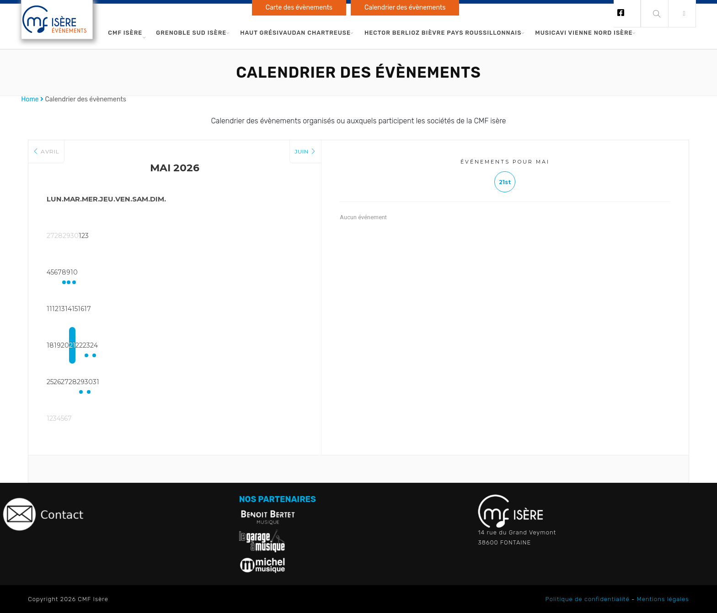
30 (248, 382)
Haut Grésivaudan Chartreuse (295, 32)
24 (285, 345)
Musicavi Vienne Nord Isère (583, 32)
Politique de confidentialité (588, 599)
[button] (682, 13)
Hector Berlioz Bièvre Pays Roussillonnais (442, 32)
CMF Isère (125, 32)
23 (247, 345)
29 (211, 382)
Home (29, 99)
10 (284, 272)
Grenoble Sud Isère (191, 32)
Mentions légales (663, 599)
